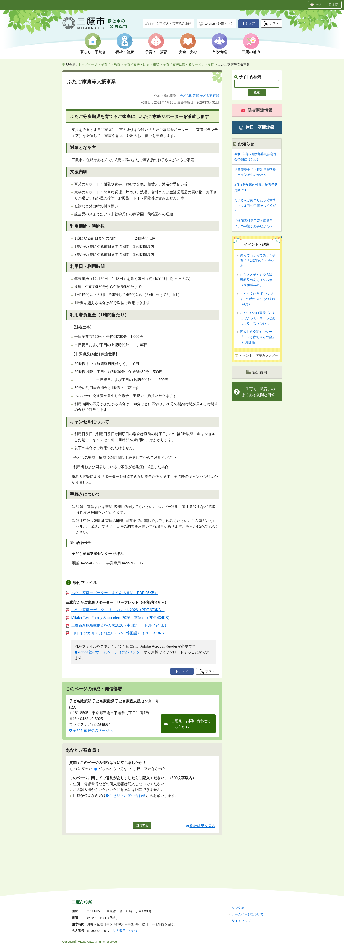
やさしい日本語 (327, 5)
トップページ (87, 64)
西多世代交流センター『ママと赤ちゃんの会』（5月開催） (257, 337)
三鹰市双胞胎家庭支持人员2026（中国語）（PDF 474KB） (117, 625)
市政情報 (219, 52)
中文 (230, 23)
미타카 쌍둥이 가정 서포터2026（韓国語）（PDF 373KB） (117, 633)
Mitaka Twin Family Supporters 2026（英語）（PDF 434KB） (119, 618)
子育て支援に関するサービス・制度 (188, 64)
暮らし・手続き (93, 52)
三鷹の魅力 (251, 52)
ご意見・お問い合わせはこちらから (191, 724)
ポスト (271, 23)
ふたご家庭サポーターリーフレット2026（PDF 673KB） (115, 610)
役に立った (81, 769)
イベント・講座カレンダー (259, 355)
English (210, 23)
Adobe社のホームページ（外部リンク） (111, 652)
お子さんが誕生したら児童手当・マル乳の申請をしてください (255, 205)
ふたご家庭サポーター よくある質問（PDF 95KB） (112, 593)
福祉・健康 (124, 52)
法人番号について (125, 900)
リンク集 (238, 877)
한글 (221, 23)
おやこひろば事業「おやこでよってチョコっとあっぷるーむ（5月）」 (257, 318)
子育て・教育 (156, 52)
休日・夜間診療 (256, 127)
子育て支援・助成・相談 (141, 64)
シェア (248, 23)
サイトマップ (241, 890)
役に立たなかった (149, 769)
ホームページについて (248, 883)
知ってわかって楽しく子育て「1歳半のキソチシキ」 (257, 260)
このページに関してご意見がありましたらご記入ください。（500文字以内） (132, 778)
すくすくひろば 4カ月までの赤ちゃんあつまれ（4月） (257, 299)
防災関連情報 (256, 110)
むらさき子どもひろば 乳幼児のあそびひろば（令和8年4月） (257, 280)
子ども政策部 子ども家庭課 (199, 95)
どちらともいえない (112, 769)
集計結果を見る (202, 829)
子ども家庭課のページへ (93, 730)
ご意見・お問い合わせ (127, 796)
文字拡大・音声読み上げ (173, 23)
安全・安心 (188, 52)
